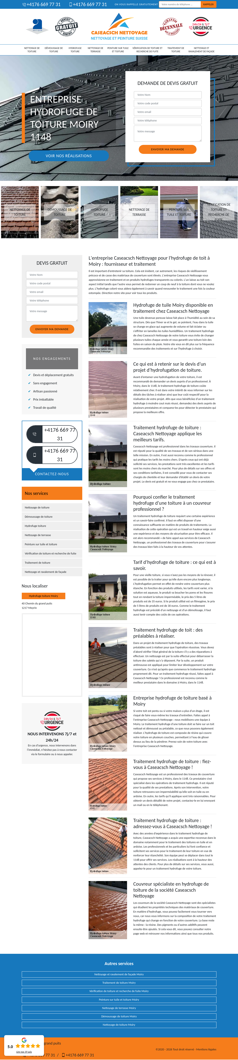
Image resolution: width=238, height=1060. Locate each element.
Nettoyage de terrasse (95, 50)
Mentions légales (206, 1049)
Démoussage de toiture (54, 50)
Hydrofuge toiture (75, 50)
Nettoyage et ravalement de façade (202, 50)
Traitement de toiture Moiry (119, 983)
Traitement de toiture (175, 50)
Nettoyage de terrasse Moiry (119, 1008)
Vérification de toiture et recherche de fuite (147, 50)
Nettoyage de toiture (32, 50)
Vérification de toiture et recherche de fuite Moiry (119, 991)
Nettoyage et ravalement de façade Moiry (119, 974)
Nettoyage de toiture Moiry (119, 1025)
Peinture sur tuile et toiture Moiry (119, 999)
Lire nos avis (24, 1051)
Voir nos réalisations (69, 155)
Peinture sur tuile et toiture (118, 50)
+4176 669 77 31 (41, 4)
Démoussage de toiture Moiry (119, 1016)
